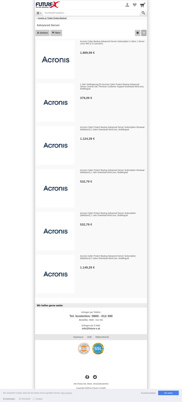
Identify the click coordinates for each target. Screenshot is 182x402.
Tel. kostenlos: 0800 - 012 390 (91, 316)
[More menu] (127, 5)
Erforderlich (26, 399)
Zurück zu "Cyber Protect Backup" (52, 18)
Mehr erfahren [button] (66, 393)
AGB (89, 337)
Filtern (56, 33)
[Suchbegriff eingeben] (91, 13)
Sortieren (42, 33)
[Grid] (137, 33)
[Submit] (143, 13)
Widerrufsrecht (102, 337)
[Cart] (143, 5)
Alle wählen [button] (168, 393)
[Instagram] (95, 377)
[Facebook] (87, 377)
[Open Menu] (39, 13)
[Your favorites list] (134, 5)
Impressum (78, 337)
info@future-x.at (91, 328)
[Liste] (143, 33)
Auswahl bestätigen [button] (148, 393)
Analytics (39, 399)
